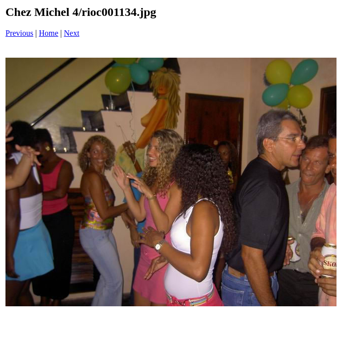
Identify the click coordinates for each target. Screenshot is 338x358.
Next (72, 33)
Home (48, 33)
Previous (19, 33)
